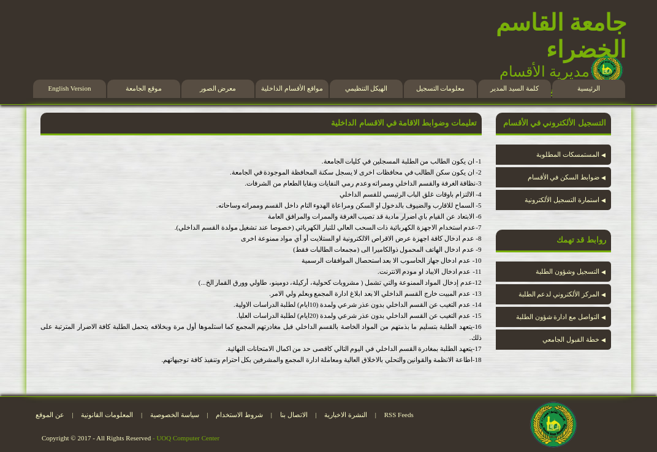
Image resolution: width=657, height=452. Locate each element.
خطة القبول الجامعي (573, 339)
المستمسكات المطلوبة (571, 154)
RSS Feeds (399, 414)
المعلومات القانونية (107, 414)
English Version (69, 88)
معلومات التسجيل (440, 88)
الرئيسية (588, 88)
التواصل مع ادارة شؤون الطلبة (561, 316)
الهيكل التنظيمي (366, 88)
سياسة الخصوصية (174, 414)
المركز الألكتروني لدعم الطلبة (562, 294)
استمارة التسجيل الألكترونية (565, 199)
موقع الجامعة (144, 88)
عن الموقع (50, 414)
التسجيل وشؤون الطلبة (570, 271)
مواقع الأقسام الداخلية (292, 88)
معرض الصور (218, 88)
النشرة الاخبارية (345, 414)
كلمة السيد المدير (514, 88)
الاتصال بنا (294, 414)
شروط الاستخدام (239, 414)
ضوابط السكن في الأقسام (567, 177)
